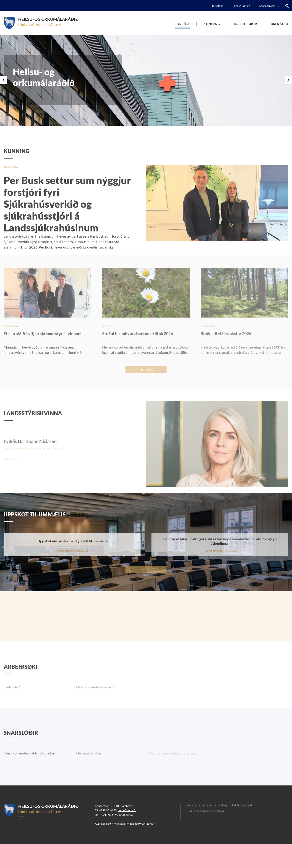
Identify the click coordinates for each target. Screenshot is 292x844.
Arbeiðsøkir (245, 24)
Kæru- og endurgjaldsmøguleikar (29, 764)
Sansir (222, 810)
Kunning (211, 24)
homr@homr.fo (127, 810)
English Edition (241, 6)
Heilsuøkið (12, 698)
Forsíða (182, 24)
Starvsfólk (217, 6)
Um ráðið (279, 24)
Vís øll (146, 569)
